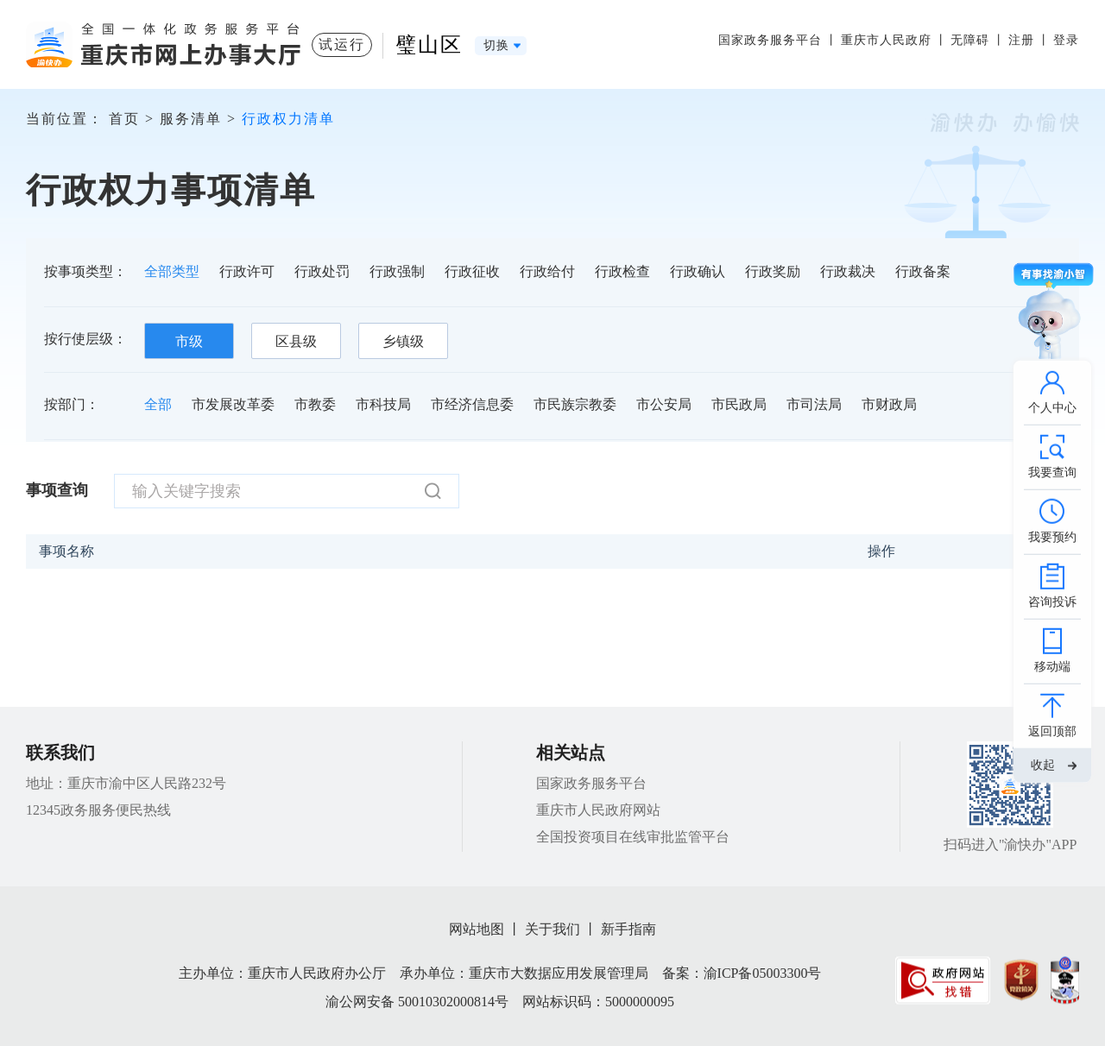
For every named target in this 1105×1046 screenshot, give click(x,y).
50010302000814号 (453, 1001)
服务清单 (191, 118)
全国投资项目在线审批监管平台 (632, 836)
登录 (1066, 40)
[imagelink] (942, 980)
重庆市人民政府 (886, 40)
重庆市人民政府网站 (598, 810)
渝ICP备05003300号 (763, 973)
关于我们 (552, 929)
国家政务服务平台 (770, 40)
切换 (496, 45)
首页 (124, 118)
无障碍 (969, 40)
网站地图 (476, 929)
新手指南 (628, 929)
